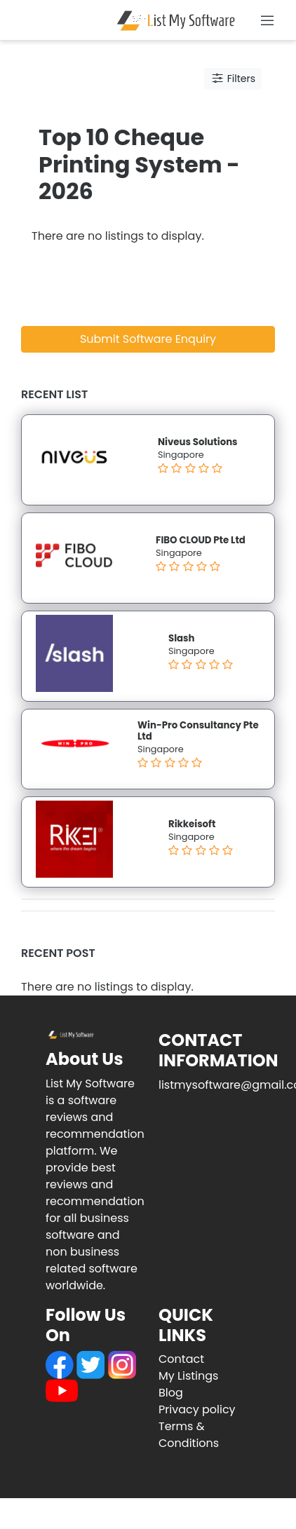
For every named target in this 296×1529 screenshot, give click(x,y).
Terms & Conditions (189, 1434)
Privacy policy (197, 1409)
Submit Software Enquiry (148, 339)
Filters (232, 79)
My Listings (188, 1376)
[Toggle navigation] (267, 20)
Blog (171, 1393)
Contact (181, 1359)
